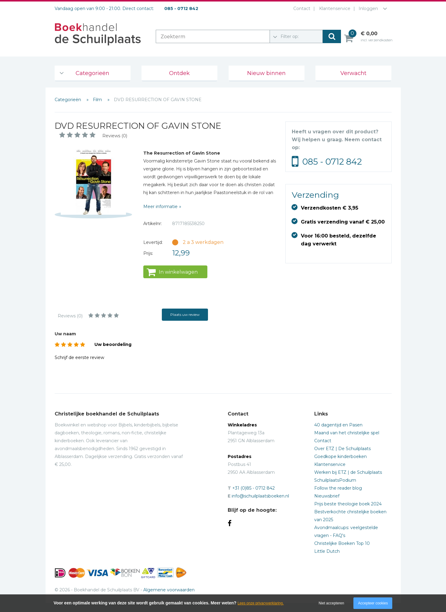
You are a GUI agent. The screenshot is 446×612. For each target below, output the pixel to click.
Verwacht (353, 73)
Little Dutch (327, 551)
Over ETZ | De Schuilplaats (342, 448)
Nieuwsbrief (326, 496)
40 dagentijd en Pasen (338, 425)
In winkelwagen (178, 272)
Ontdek (179, 73)
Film (98, 99)
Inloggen (368, 8)
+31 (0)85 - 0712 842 (253, 488)
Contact (300, 8)
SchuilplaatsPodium (335, 480)
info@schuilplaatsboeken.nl (260, 496)
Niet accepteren (331, 603)
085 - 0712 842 (332, 161)
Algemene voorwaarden (169, 590)
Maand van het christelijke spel (346, 433)
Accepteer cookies (373, 603)
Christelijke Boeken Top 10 (342, 543)
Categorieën (92, 73)
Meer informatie (160, 206)
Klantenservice (333, 8)
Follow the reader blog (338, 488)
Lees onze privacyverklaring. (260, 603)
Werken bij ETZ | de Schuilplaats (348, 472)
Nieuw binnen (266, 73)
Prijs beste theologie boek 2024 (348, 504)
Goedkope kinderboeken (340, 456)
